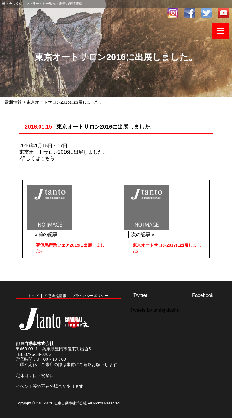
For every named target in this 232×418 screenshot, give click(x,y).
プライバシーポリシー (90, 296)
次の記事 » (142, 234)
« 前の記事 (46, 234)
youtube (223, 13)
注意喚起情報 (55, 296)
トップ (33, 296)
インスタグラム (172, 13)
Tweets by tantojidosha (154, 310)
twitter (206, 13)
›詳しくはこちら (37, 158)
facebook (189, 13)
